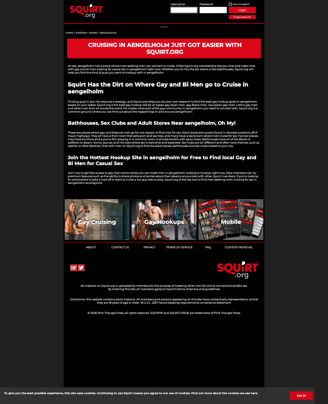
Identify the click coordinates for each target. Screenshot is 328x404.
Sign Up (164, 63)
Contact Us (120, 327)
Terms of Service (179, 327)
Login (242, 10)
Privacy (149, 327)
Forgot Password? (242, 17)
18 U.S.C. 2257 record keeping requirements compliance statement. (185, 383)
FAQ (208, 327)
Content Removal (239, 327)
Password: (206, 4)
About (91, 327)
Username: (177, 4)
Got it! (301, 395)
